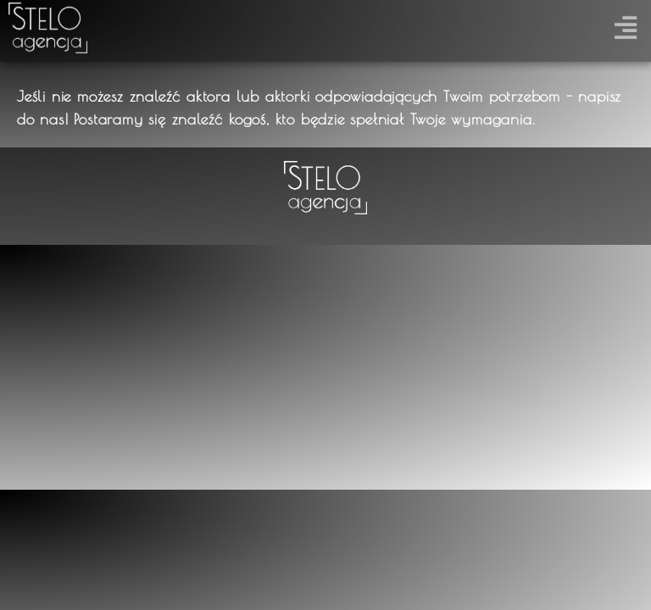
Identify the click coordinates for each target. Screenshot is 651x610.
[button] (625, 24)
